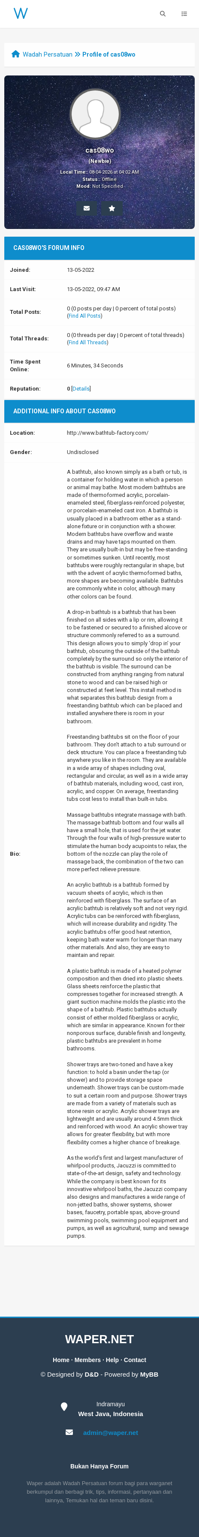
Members (88, 1360)
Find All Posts (85, 316)
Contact (135, 1360)
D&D (92, 1374)
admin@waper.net (110, 1432)
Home (61, 1360)
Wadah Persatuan (47, 54)
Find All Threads (88, 343)
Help (112, 1360)
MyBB (149, 1374)
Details (81, 388)
